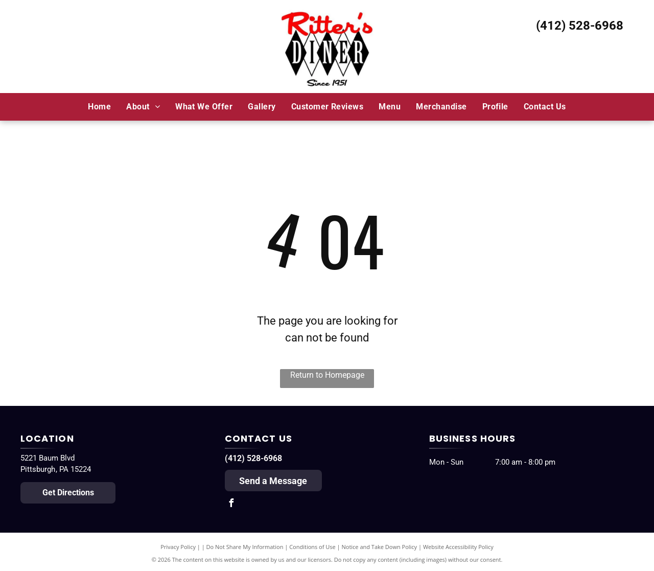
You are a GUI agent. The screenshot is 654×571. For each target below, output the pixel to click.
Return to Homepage (327, 375)
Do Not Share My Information (245, 547)
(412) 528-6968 (579, 25)
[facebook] (231, 504)
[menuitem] (99, 106)
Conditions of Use (312, 547)
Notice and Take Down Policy (379, 547)
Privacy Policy (178, 547)
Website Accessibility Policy (458, 547)
